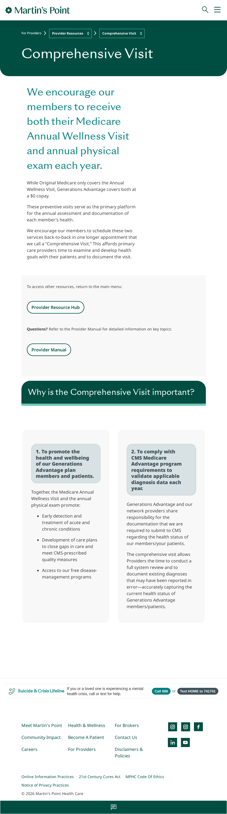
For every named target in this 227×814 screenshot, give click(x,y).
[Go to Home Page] (37, 10)
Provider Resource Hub (55, 307)
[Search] (205, 10)
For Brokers (127, 725)
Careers (29, 749)
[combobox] (70, 33)
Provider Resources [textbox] (67, 33)
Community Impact (41, 737)
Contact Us (126, 737)
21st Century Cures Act (99, 776)
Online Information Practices (47, 776)
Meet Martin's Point (41, 725)
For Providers (31, 33)
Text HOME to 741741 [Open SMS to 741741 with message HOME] (198, 691)
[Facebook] (198, 726)
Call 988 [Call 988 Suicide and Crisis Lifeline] (161, 691)
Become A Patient (86, 737)
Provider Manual (48, 350)
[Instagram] (185, 726)
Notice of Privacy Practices (45, 785)
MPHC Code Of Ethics (145, 776)
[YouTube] (185, 742)
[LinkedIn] (172, 742)
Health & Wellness (86, 725)
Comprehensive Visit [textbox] (119, 33)
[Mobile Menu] (217, 10)
